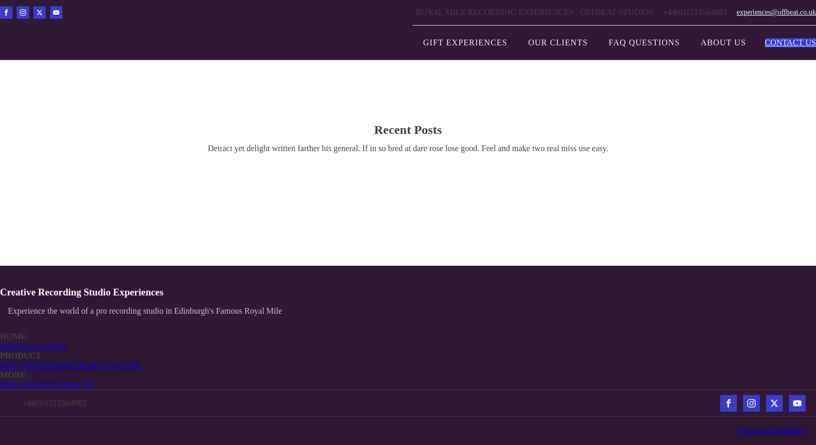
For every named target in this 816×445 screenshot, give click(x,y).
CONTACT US (790, 42)
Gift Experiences (465, 42)
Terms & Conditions (772, 430)
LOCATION (46, 346)
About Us (723, 42)
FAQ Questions (644, 42)
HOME (12, 346)
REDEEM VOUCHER (103, 365)
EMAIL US (73, 384)
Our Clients (558, 42)
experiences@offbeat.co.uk (776, 12)
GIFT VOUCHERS (32, 365)
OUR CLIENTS (27, 384)
